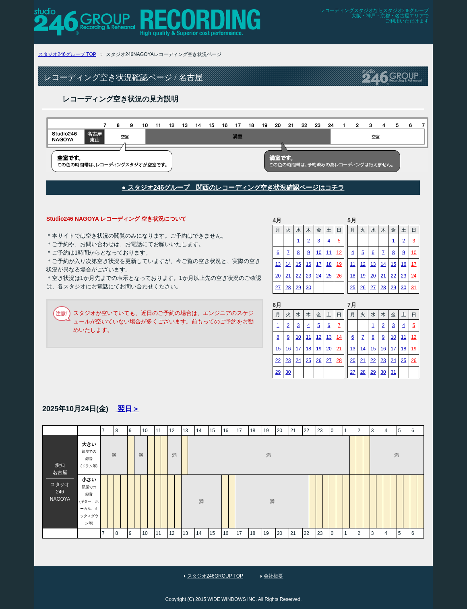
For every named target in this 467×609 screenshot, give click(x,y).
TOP (67, 54)
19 (339, 264)
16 (308, 264)
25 (328, 276)
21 (288, 276)
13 (278, 264)
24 (318, 276)
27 (278, 287)
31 (413, 287)
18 (328, 264)
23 (308, 276)
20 (278, 276)
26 (339, 276)
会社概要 (273, 576)
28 (288, 287)
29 (298, 287)
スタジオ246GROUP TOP (215, 576)
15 (298, 264)
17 (318, 264)
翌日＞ (127, 409)
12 (339, 252)
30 (308, 287)
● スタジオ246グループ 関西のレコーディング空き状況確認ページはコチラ (233, 187)
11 (328, 252)
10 (318, 252)
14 (288, 264)
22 (298, 276)
